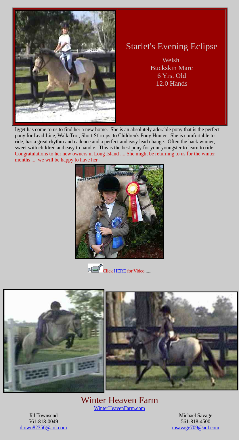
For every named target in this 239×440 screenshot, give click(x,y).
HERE (120, 270)
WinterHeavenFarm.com (119, 408)
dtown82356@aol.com (43, 427)
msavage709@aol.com (195, 427)
